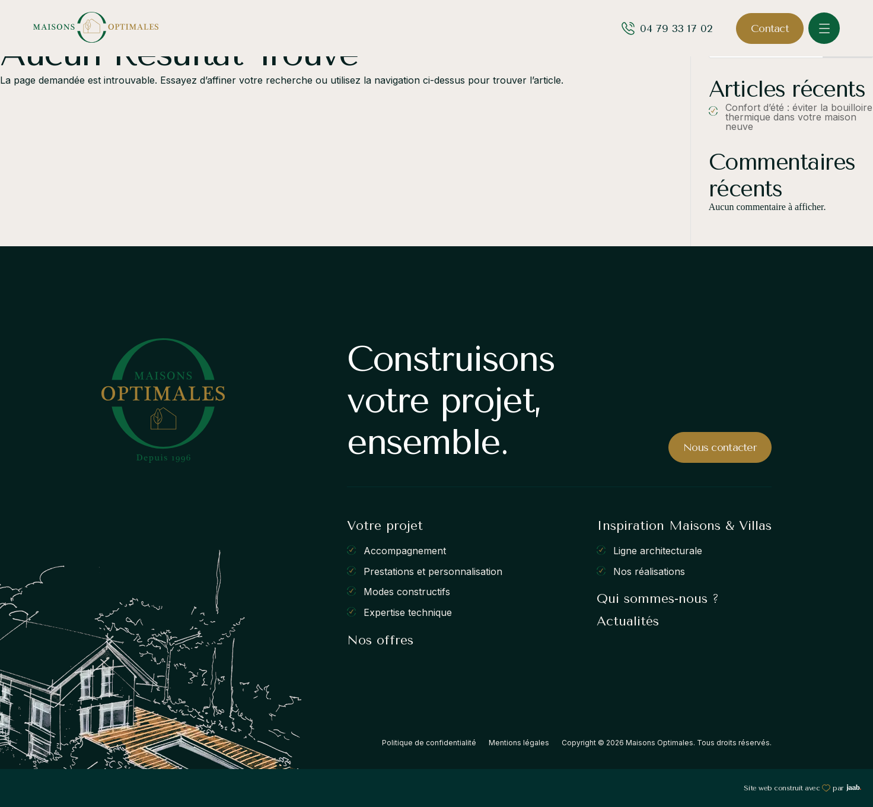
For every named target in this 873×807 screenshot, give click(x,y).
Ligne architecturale (657, 551)
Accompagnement (405, 551)
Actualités (628, 621)
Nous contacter (720, 447)
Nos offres (380, 640)
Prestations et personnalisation (433, 571)
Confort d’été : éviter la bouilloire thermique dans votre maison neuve (798, 116)
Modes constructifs (407, 592)
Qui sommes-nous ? (658, 598)
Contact (770, 28)
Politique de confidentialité (429, 742)
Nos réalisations (649, 571)
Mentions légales (519, 742)
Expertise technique (408, 612)
